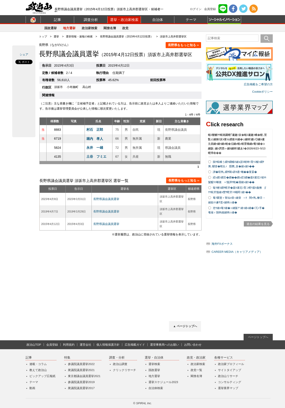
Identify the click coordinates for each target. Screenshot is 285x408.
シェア (24, 54)
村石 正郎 (94, 129)
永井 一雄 (94, 147)
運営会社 (85, 344)
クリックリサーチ (124, 370)
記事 (57, 20)
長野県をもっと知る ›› (183, 45)
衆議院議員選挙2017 (81, 388)
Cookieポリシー (262, 91)
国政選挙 (50, 28)
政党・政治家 (196, 357)
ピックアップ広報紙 (42, 376)
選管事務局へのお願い (164, 344)
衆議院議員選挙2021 (81, 370)
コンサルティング (229, 382)
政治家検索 (89, 28)
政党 (125, 28)
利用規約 (69, 344)
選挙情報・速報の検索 (79, 36)
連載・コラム (38, 364)
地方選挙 (69, 28)
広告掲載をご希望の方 (258, 84)
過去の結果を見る (258, 224)
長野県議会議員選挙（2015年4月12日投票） (126, 36)
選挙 (56, 36)
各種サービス (223, 357)
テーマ (191, 20)
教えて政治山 (38, 370)
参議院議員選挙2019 (81, 382)
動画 (32, 388)
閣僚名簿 (110, 28)
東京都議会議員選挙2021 (84, 376)
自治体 (157, 20)
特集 (67, 357)
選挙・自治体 (154, 357)
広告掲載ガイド (135, 344)
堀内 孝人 (94, 139)
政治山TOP (33, 344)
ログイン (196, 9)
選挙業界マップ (228, 388)
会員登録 (210, 9)
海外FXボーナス (222, 243)
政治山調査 (120, 364)
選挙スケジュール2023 (163, 382)
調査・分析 (117, 357)
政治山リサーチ (228, 376)
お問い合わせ (193, 344)
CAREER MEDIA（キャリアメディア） (237, 251)
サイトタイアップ (229, 370)
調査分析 (91, 20)
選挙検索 (154, 364)
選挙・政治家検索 (124, 20)
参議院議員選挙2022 (81, 364)
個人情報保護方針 (108, 344)
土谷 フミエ (96, 156)
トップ (43, 36)
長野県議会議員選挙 (106, 199)
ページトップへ (258, 337)
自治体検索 (156, 388)
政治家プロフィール (231, 364)
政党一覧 (196, 370)
